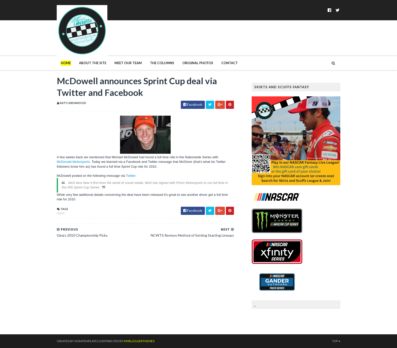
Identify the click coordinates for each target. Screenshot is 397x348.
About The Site (92, 63)
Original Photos (197, 63)
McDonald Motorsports (73, 162)
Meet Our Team (128, 63)
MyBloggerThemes (139, 341)
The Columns (162, 63)
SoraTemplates (86, 341)
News (61, 213)
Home (66, 63)
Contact (229, 63)
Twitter (130, 176)
